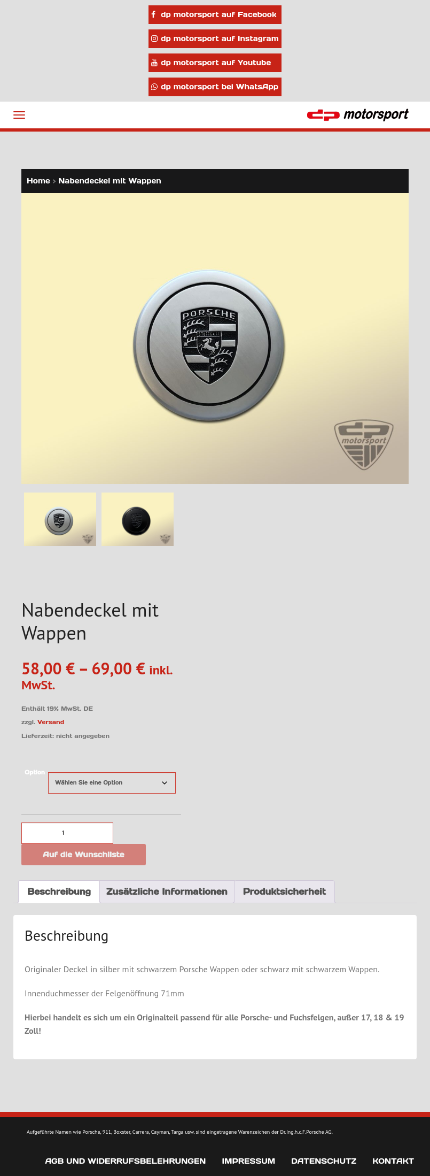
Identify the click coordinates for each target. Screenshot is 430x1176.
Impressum (248, 1161)
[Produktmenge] (67, 833)
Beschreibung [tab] (59, 891)
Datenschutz (323, 1161)
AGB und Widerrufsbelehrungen (125, 1161)
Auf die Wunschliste (83, 854)
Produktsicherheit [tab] (284, 891)
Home (38, 181)
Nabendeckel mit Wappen (109, 181)
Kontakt (393, 1161)
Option (35, 772)
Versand (50, 722)
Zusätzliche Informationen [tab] (167, 891)
